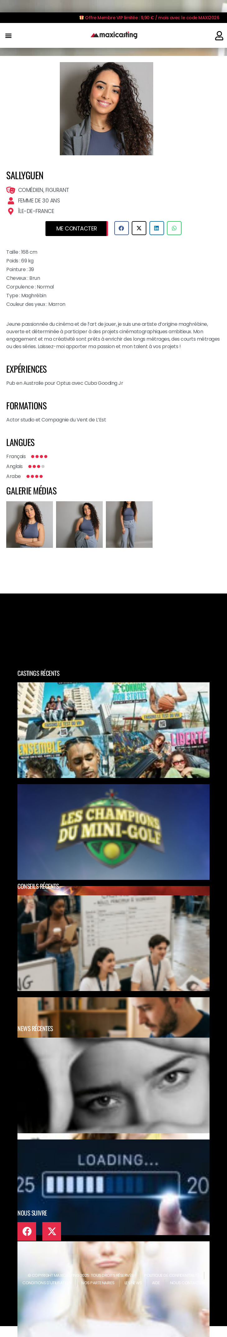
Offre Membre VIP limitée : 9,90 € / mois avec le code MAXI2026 (149, 18)
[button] (8, 35)
